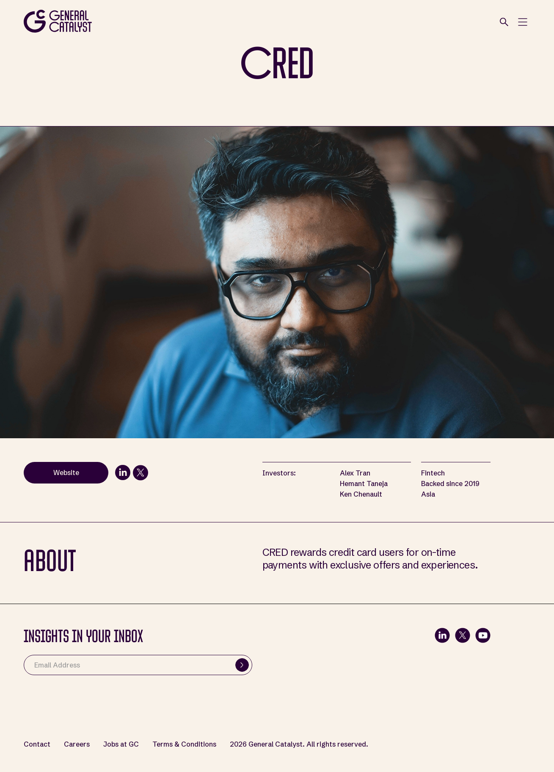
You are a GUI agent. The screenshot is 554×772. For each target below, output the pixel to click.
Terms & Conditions (184, 744)
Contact (37, 744)
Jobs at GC (121, 744)
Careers (77, 744)
